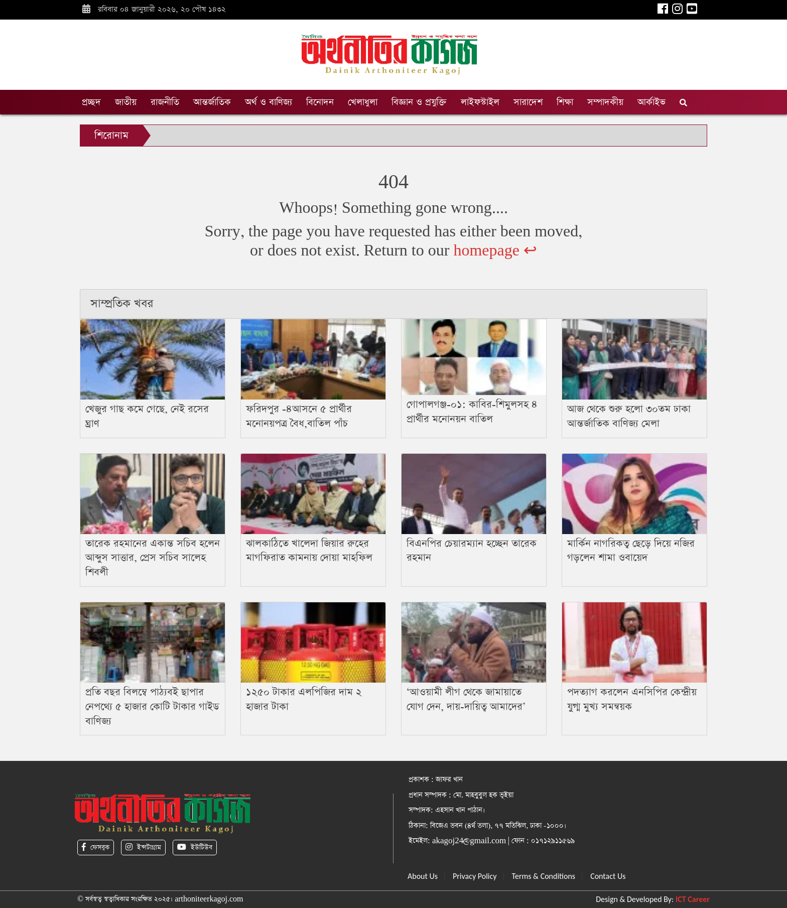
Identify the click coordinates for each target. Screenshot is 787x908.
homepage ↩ (495, 250)
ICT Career (693, 899)
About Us (423, 876)
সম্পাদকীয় (605, 102)
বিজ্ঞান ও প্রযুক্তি (419, 102)
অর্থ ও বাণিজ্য (268, 102)
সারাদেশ (528, 102)
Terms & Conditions (544, 876)
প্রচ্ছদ (91, 102)
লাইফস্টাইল (480, 102)
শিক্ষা (565, 102)
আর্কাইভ (651, 102)
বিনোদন (320, 102)
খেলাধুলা (362, 102)
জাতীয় (126, 102)
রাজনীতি (165, 102)
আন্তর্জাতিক (212, 102)
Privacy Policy (475, 876)
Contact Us (607, 876)
